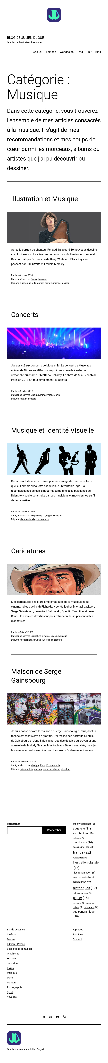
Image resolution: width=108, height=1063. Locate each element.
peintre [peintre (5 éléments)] (77, 907)
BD (90, 52)
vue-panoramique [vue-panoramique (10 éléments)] (83, 914)
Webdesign (67, 52)
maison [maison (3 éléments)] (77, 877)
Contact (77, 939)
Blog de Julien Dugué (25, 38)
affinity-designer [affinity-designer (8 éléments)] (84, 824)
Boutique (78, 934)
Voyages (12, 996)
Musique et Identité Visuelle (52, 430)
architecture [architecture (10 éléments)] (83, 833)
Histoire (11, 958)
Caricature (36, 636)
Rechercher (13, 823)
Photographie (53, 395)
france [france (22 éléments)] (82, 852)
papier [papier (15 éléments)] (81, 898)
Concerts (24, 315)
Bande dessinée (16, 929)
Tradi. (80, 52)
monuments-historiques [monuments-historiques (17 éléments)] (85, 885)
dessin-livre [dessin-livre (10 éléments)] (83, 842)
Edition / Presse (16, 944)
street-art (65, 769)
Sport (10, 992)
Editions (51, 52)
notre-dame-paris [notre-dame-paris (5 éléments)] (82, 893)
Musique (42, 279)
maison (38, 769)
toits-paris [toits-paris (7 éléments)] (91, 907)
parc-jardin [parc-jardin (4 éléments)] (78, 903)
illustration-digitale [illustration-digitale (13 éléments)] (86, 866)
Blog (98, 52)
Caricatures (28, 551)
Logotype (47, 515)
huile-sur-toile (26, 769)
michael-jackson (61, 283)
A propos (78, 929)
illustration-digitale (43, 283)
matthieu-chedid (28, 398)
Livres (10, 968)
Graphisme (36, 515)
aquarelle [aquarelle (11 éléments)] (82, 828)
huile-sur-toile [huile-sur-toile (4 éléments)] (80, 857)
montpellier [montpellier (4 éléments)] (88, 877)
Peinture (11, 982)
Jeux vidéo (13, 963)
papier (40, 639)
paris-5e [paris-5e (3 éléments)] (90, 903)
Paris (42, 395)
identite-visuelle (27, 519)
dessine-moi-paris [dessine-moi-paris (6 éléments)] (83, 847)
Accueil (37, 52)
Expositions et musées (19, 948)
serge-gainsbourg (53, 639)
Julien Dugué (37, 1049)
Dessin (34, 279)
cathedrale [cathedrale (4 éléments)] (78, 838)
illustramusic (26, 283)
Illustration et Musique (44, 199)
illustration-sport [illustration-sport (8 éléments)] (84, 873)
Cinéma (46, 636)
